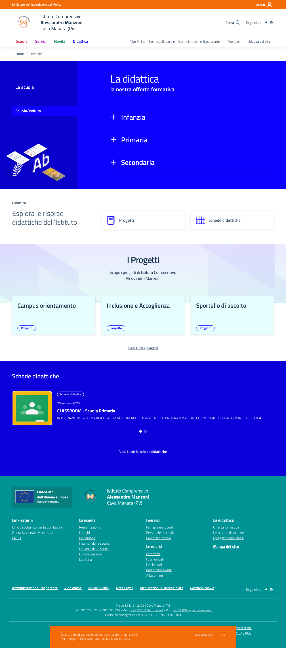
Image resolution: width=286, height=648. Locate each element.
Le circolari (154, 562)
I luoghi (84, 530)
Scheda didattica (70, 394)
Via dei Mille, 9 (125, 602)
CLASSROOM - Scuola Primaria (86, 410)
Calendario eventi (159, 567)
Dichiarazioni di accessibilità (161, 585)
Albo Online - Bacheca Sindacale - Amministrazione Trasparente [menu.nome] (175, 41)
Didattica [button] (80, 41)
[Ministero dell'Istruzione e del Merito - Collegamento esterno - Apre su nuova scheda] (36, 4)
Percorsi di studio (158, 535)
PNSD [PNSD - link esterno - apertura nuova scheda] (16, 535)
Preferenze (204, 635)
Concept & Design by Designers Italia (222, 625)
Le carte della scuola (94, 546)
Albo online (154, 572)
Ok (223, 635)
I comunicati (155, 556)
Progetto (26, 328)
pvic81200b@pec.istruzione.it (192, 607)
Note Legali (124, 585)
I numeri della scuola (94, 540)
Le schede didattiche (228, 530)
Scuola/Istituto (28, 111)
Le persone (87, 535)
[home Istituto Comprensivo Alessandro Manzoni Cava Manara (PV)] (47, 22)
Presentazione (89, 524)
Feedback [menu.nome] (234, 41)
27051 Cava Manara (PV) (153, 602)
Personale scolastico (161, 530)
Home (20, 53)
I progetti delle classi (228, 535)
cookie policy (122, 638)
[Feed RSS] (272, 23)
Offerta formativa (226, 524)
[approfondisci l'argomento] (32, 408)
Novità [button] (59, 41)
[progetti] (143, 220)
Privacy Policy (98, 585)
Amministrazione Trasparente (35, 585)
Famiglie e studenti (160, 524)
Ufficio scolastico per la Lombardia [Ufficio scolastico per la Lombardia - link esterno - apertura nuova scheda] (37, 524)
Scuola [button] (21, 41)
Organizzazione (90, 551)
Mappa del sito (259, 41)
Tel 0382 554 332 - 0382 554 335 (97, 607)
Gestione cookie (202, 585)
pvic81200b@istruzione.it (146, 607)
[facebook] (266, 23)
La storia (85, 556)
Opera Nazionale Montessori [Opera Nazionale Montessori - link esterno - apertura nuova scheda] (33, 530)
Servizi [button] (40, 41)
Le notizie (153, 551)
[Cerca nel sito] (232, 23)
